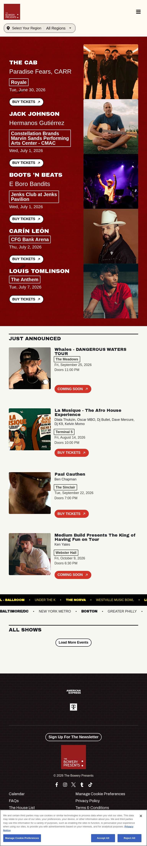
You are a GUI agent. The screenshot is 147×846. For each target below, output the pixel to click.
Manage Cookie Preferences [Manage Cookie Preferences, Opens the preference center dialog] (22, 838)
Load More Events (73, 642)
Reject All (129, 838)
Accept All (103, 838)
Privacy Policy (87, 801)
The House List (22, 808)
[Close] (141, 816)
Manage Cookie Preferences (100, 794)
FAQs (14, 801)
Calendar (17, 794)
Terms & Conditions (92, 808)
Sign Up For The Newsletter (73, 737)
